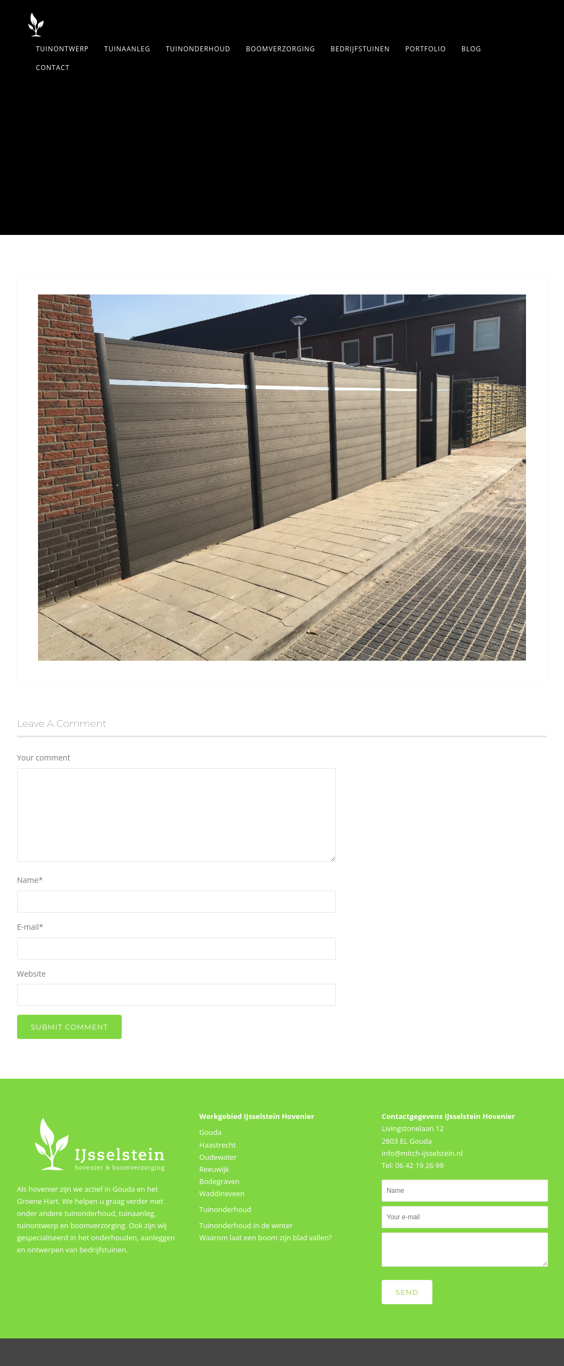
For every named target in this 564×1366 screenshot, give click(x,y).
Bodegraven (219, 1181)
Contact (52, 67)
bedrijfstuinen (102, 1250)
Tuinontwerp (62, 48)
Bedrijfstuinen (359, 48)
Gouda (210, 1132)
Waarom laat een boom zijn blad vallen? (265, 1237)
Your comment (43, 757)
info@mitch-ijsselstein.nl (422, 1153)
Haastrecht (217, 1145)
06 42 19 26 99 (419, 1165)
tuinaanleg (136, 1213)
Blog (471, 48)
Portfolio (425, 48)
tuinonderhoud (89, 1213)
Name (30, 880)
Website (31, 973)
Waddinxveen (222, 1193)
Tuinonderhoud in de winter (246, 1225)
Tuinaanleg (127, 48)
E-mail (30, 927)
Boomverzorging (280, 48)
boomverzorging (97, 1225)
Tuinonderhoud (198, 48)
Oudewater (218, 1157)
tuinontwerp (37, 1225)
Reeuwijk (214, 1169)
